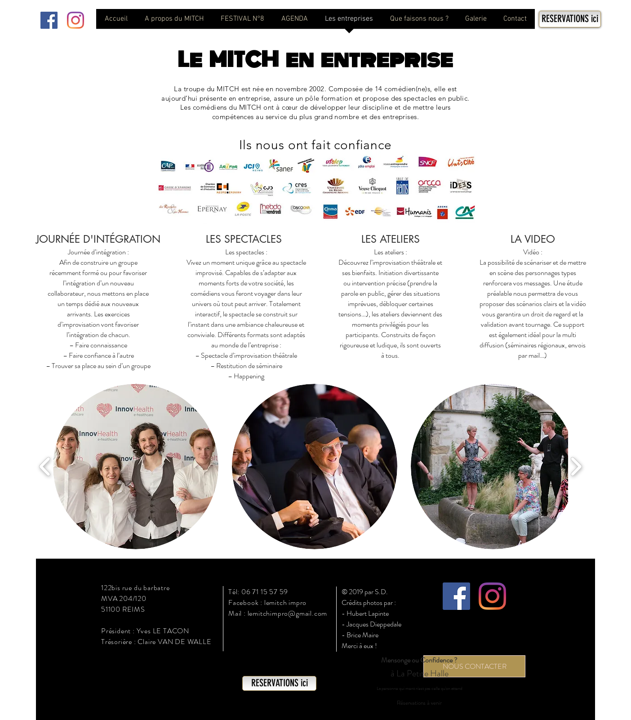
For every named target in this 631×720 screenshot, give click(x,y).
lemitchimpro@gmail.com (288, 613)
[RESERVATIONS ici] (570, 19)
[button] (135, 466)
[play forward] (576, 466)
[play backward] (45, 466)
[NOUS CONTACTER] (474, 666)
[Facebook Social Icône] (49, 20)
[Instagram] (75, 20)
